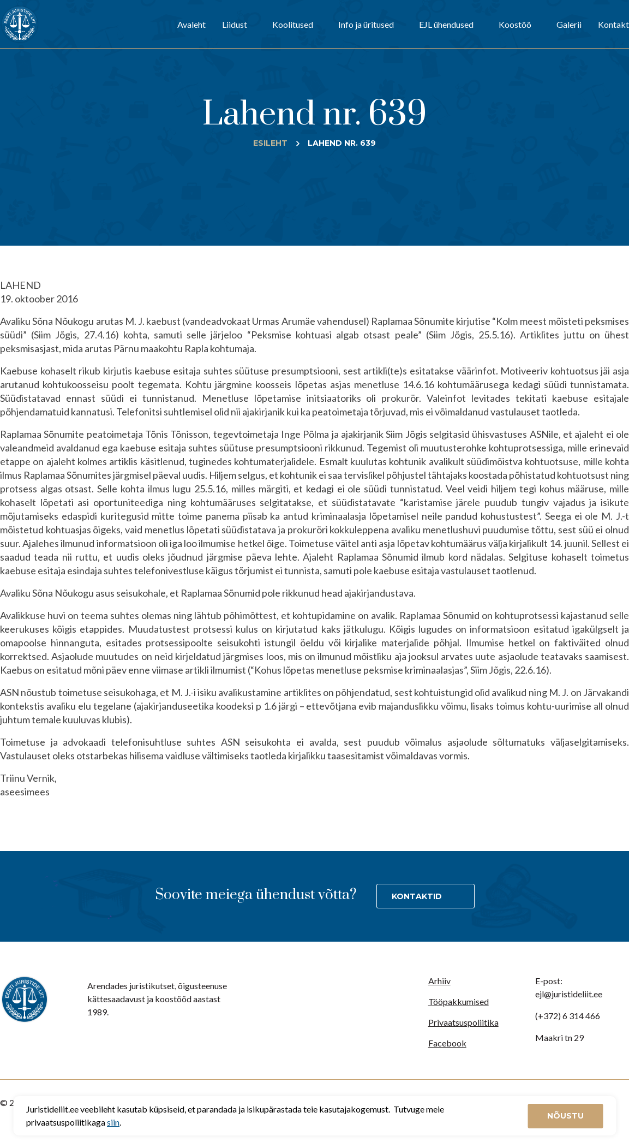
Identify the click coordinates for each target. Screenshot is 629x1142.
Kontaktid (417, 896)
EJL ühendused (446, 24)
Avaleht (191, 24)
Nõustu (565, 1116)
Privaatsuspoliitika (463, 1022)
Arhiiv (439, 981)
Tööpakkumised (458, 1001)
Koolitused (292, 24)
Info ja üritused (366, 24)
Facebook (447, 1043)
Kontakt (613, 24)
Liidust (234, 24)
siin (113, 1122)
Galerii (569, 24)
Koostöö (515, 24)
